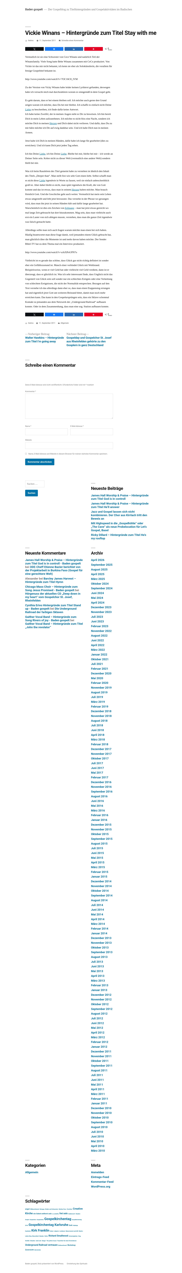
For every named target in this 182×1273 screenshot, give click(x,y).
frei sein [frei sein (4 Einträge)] (63, 1213)
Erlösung (69, 208)
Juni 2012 (97, 1023)
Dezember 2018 (101, 711)
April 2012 (97, 1032)
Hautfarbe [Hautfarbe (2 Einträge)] (28, 1231)
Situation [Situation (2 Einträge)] (32, 1241)
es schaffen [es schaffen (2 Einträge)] (55, 1214)
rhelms (31, 40)
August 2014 (99, 900)
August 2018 (99, 720)
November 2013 (101, 942)
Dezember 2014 (101, 881)
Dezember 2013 (101, 938)
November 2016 (101, 786)
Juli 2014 (97, 905)
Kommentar (30, 391)
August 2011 (99, 1070)
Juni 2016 (97, 801)
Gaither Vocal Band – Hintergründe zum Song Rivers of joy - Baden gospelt (50, 618)
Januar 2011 (99, 1103)
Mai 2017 (97, 772)
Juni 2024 (97, 593)
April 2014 (97, 919)
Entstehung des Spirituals (77, 1264)
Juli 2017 (97, 763)
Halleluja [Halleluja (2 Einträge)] (75, 1225)
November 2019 (101, 687)
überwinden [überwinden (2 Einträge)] (37, 1250)
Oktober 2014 (100, 890)
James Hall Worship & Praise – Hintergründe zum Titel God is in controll (120, 497)
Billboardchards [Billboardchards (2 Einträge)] (34, 1209)
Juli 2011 (97, 1075)
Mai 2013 (97, 971)
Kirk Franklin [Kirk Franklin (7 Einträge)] (40, 1230)
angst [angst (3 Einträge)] (27, 1209)
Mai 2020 (97, 678)
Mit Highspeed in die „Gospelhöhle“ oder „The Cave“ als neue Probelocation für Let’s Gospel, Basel (119, 527)
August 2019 (99, 692)
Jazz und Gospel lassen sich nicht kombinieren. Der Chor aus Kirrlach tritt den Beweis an (119, 515)
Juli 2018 (97, 725)
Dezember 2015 (101, 824)
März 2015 (98, 867)
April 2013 (97, 976)
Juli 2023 (97, 616)
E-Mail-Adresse (77, 426)
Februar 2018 (99, 744)
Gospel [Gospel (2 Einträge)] (27, 1219)
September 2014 (101, 895)
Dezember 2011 (101, 1051)
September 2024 (101, 588)
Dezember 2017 (101, 749)
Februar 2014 (99, 928)
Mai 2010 (97, 1141)
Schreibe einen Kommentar (72, 40)
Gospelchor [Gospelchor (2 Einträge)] (33, 1219)
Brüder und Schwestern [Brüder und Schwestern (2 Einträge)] (51, 1209)
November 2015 (101, 829)
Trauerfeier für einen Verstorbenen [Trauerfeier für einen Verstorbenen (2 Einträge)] (66, 1241)
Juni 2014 (97, 909)
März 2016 (98, 810)
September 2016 (101, 791)
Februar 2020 (99, 683)
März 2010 (98, 1150)
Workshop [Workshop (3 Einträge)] (71, 1245)
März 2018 (98, 739)
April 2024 (97, 602)
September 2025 (101, 564)
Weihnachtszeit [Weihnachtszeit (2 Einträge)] (62, 1245)
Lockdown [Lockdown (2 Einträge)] (62, 1231)
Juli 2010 (97, 1132)
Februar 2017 (99, 777)
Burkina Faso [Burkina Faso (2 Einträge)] (62, 1209)
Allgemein (31, 1172)
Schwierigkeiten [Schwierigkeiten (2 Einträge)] (73, 1236)
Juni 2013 (97, 966)
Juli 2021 (97, 664)
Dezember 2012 (101, 994)
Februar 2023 (99, 626)
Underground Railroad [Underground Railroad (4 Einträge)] (36, 1245)
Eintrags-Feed (100, 1177)
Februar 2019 (99, 706)
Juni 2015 (97, 853)
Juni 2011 (97, 1079)
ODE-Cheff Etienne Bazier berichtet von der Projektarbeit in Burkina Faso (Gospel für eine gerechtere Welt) (54, 570)
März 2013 (98, 980)
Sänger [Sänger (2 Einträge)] (44, 1241)
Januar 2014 (99, 933)
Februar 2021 (99, 668)
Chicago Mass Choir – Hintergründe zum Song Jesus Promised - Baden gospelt (51, 588)
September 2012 (101, 1009)
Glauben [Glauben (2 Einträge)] (78, 1214)
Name (28, 426)
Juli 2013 (97, 961)
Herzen (53, 123)
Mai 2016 (97, 805)
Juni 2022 (97, 640)
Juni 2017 (97, 768)
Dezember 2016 (101, 782)
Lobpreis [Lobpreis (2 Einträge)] (56, 1231)
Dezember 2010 (101, 1108)
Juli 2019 (97, 697)
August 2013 (99, 957)
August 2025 (99, 569)
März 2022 (98, 649)
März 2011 (98, 1094)
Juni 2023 (97, 621)
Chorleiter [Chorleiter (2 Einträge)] (69, 1209)
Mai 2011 (97, 1084)
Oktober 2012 (100, 1004)
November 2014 (101, 886)
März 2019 (98, 701)
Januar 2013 (99, 990)
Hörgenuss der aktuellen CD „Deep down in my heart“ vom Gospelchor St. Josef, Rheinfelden (52, 597)
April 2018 (97, 735)
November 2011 (101, 1056)
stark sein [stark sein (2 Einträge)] (38, 1241)
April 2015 (97, 862)
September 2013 (101, 952)
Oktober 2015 (100, 834)
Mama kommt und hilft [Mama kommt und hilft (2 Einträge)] (72, 1231)
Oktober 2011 (100, 1061)
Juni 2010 (97, 1136)
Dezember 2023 (101, 607)
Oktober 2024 (100, 583)
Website (28, 440)
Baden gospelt (34, 9)
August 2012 (99, 1013)
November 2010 (101, 1113)
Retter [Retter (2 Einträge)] (46, 1236)
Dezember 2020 (101, 673)
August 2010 (99, 1127)
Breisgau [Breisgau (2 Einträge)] (42, 1209)
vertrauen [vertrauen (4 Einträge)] (53, 1245)
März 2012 (98, 1037)
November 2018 (101, 716)
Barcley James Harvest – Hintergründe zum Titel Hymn (50, 580)
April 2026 (97, 560)
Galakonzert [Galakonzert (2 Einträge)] (71, 1214)
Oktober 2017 (100, 758)
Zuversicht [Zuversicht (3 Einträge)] (29, 1250)
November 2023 (101, 612)
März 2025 (98, 579)
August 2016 (99, 796)
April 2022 (97, 645)
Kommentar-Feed (102, 1181)
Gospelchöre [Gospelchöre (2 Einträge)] (40, 1219)
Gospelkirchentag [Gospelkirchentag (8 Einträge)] (57, 1219)
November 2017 (101, 753)
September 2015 (101, 838)
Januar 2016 (99, 820)
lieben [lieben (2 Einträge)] (51, 1231)
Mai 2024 (97, 598)
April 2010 (97, 1146)
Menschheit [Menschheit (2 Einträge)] (35, 1236)
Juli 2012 (97, 1018)
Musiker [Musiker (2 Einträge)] (41, 1236)
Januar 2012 (99, 1046)
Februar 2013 (99, 985)
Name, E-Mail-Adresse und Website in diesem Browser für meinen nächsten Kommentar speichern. (68, 454)
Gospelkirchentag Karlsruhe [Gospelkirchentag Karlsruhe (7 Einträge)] (48, 1225)
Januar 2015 (99, 876)
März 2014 (98, 924)
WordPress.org (100, 1186)
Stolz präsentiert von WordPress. (50, 1264)
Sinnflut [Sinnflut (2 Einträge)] (27, 1241)
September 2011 (101, 1065)
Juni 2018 (97, 730)
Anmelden (97, 1172)
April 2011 (97, 1089)
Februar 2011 (99, 1098)
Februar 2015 (99, 872)
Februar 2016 (99, 815)
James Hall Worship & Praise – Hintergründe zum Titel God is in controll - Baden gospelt (54, 561)
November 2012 (101, 999)
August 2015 (99, 843)
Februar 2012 (99, 1042)
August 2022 (99, 635)
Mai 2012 (97, 1027)
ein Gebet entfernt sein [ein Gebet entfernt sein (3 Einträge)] (42, 1214)
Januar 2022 (99, 654)
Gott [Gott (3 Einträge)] (70, 1225)
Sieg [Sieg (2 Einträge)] (79, 1236)
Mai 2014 (97, 914)
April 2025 (97, 574)
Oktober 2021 (100, 659)
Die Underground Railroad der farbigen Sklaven (50, 610)
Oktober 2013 (100, 947)
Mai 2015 (97, 857)
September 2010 (101, 1122)
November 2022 (101, 631)
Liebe (28, 109)
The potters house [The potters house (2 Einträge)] (51, 1241)
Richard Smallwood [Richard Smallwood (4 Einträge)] (58, 1235)
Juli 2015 (97, 848)
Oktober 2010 (100, 1117)
